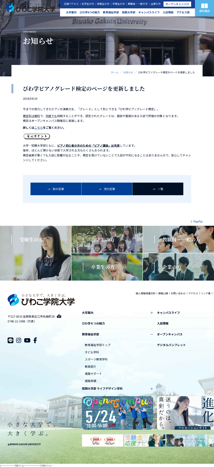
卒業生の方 (118, 4)
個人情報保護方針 (145, 293)
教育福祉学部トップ (98, 345)
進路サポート (93, 373)
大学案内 (71, 12)
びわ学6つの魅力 (90, 12)
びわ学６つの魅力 (93, 323)
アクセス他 (183, 12)
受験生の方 (103, 4)
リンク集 (206, 293)
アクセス (193, 293)
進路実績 (90, 381)
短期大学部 (128, 12)
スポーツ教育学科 (96, 359)
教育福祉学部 (111, 12)
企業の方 (156, 4)
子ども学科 (92, 352)
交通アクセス (71, 4)
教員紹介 (90, 366)
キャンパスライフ (149, 12)
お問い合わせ (178, 293)
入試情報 (168, 12)
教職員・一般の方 (138, 4)
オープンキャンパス (177, 4)
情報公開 (163, 293)
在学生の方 (88, 4)
